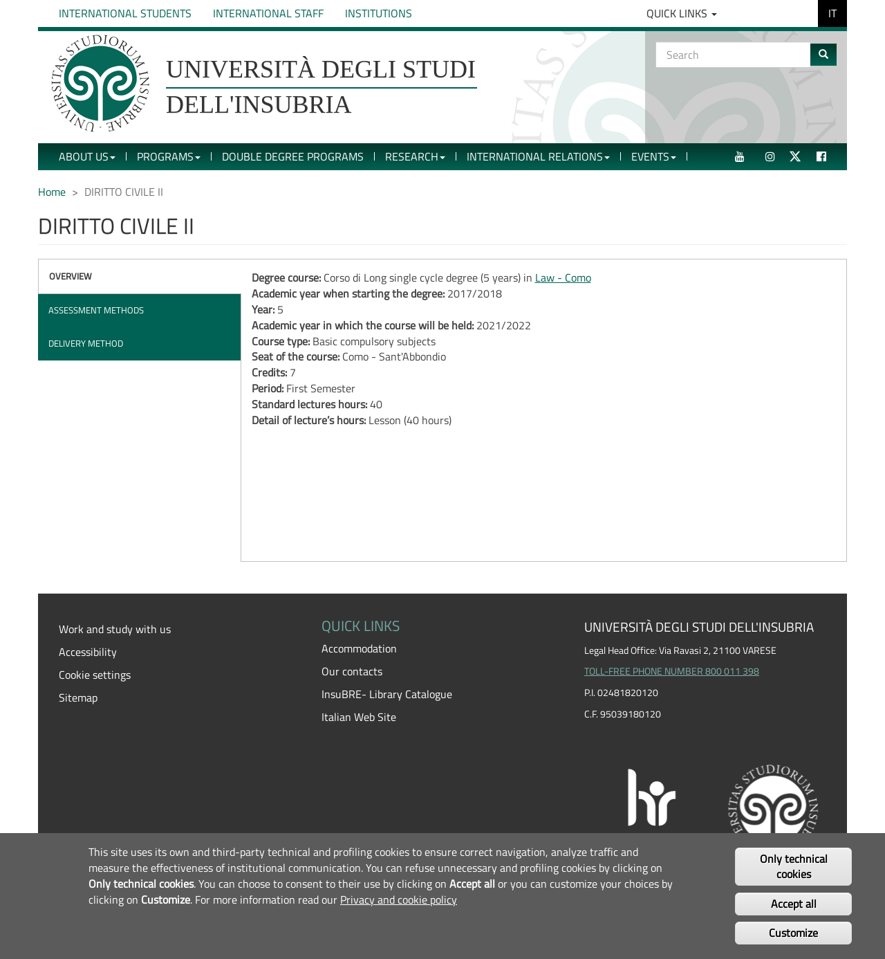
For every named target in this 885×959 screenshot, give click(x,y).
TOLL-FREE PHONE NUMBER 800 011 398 (671, 671)
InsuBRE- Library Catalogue (387, 694)
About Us (87, 156)
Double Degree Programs (293, 156)
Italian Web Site (359, 717)
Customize (793, 932)
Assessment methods (96, 310)
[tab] (139, 276)
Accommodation (359, 648)
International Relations (538, 156)
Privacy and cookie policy (398, 899)
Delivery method (85, 343)
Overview (70, 276)
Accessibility (88, 651)
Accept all (794, 903)
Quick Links (681, 13)
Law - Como (563, 277)
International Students (125, 13)
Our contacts (352, 671)
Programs (169, 156)
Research (415, 156)
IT (832, 13)
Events (653, 156)
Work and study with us (115, 629)
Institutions (378, 13)
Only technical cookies (794, 866)
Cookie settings (95, 674)
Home (52, 191)
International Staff (268, 13)
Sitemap (78, 697)
